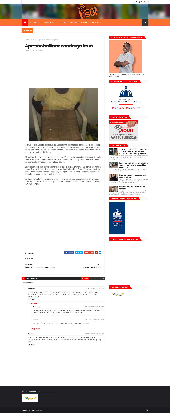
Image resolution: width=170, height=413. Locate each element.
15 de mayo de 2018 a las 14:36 (94, 319)
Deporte (63, 22)
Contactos (95, 22)
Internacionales (50, 22)
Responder (31, 299)
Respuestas (33, 303)
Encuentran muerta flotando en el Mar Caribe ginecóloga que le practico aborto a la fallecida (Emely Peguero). (133, 151)
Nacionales (34, 22)
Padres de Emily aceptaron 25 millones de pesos (133, 188)
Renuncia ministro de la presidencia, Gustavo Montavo (132, 176)
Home (27, 40)
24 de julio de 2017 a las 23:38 (94, 288)
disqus (92, 278)
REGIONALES (33, 40)
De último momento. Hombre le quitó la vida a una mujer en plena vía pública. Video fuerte (133, 165)
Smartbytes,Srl (38, 410)
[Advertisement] (63, 71)
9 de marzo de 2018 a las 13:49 (94, 307)
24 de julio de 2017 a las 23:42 (94, 333)
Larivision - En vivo (78, 22)
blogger (85, 278)
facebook (100, 278)
